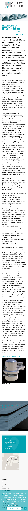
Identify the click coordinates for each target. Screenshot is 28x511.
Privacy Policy (5, 488)
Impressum (5, 487)
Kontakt (4, 485)
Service (4, 481)
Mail (23, 35)
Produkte (4, 479)
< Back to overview (20, 32)
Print (18, 35)
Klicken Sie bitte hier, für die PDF (11, 356)
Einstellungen (12, 505)
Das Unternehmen (6, 483)
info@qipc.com (7, 448)
